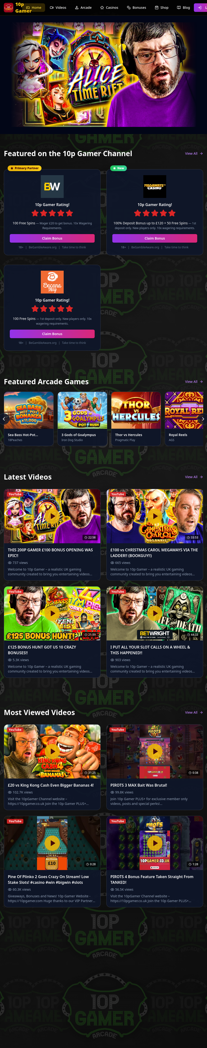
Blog (183, 7)
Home (33, 7)
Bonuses (136, 7)
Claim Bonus (52, 238)
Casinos (109, 7)
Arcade (83, 7)
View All (194, 153)
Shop (162, 7)
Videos (58, 7)
